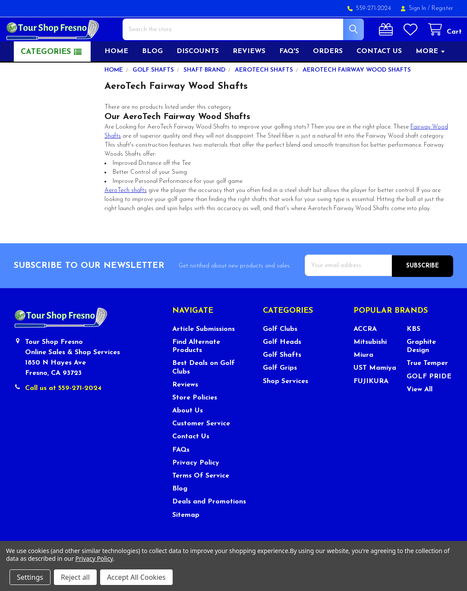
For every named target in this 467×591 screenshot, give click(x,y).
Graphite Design (421, 370)
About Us (187, 434)
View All (419, 413)
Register (442, 8)
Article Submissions (203, 353)
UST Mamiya (374, 392)
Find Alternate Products (196, 370)
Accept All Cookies (136, 577)
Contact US (379, 76)
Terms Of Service (200, 500)
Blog (152, 76)
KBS (413, 353)
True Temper (427, 387)
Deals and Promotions (209, 525)
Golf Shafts (282, 379)
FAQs (180, 474)
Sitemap (185, 538)
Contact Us (190, 460)
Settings (30, 577)
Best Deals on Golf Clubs (203, 391)
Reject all (75, 577)
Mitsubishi (370, 366)
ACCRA (365, 353)
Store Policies (194, 421)
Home (116, 76)
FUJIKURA (370, 405)
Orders (328, 76)
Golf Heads (282, 366)
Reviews (249, 76)
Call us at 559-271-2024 (63, 412)
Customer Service (201, 447)
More (430, 76)
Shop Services (285, 405)
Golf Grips (280, 392)
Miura (363, 379)
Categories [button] (46, 77)
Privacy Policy (195, 487)
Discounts (198, 76)
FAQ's (289, 76)
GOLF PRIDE (429, 400)
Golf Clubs (280, 353)
